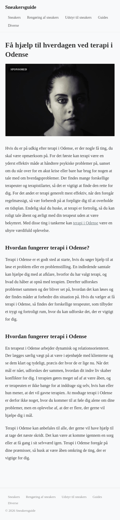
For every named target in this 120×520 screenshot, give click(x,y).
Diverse (13, 25)
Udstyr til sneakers (78, 17)
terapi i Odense (85, 223)
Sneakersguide (20, 7)
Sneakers (14, 17)
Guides (103, 17)
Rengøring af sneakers (43, 17)
